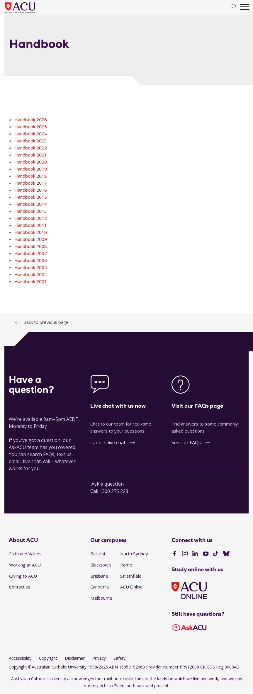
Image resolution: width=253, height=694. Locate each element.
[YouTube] (205, 554)
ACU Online (131, 587)
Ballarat (98, 554)
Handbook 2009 (30, 239)
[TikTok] (215, 554)
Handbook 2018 (30, 176)
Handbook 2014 (30, 204)
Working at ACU (25, 565)
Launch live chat (107, 442)
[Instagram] (185, 554)
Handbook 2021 (30, 155)
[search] (234, 7)
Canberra (99, 587)
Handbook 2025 (30, 127)
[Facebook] (174, 554)
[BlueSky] (226, 554)
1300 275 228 (113, 491)
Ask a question (107, 484)
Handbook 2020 (30, 162)
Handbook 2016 (30, 190)
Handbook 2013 (30, 211)
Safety (119, 658)
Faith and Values (25, 554)
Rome (126, 565)
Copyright (48, 658)
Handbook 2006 (30, 260)
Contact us (19, 587)
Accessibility (20, 658)
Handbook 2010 (30, 232)
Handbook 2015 (30, 197)
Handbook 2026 (30, 120)
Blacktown (100, 565)
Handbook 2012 (30, 218)
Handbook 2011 (30, 225)
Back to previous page (46, 322)
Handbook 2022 (30, 148)
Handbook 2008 (30, 246)
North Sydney (134, 554)
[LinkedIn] (195, 554)
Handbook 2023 (30, 141)
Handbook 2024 (30, 134)
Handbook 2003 (30, 281)
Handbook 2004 (30, 274)
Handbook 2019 (30, 169)
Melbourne (101, 598)
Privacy (99, 658)
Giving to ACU (23, 576)
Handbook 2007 (30, 253)
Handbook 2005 (30, 267)
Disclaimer (75, 658)
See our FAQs (186, 442)
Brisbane (99, 576)
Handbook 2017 (30, 183)
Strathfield (131, 576)
